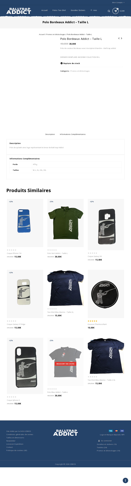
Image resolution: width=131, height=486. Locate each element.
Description (49, 134)
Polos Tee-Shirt (59, 10)
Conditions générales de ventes (19, 434)
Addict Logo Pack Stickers (119, 40)
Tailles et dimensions (15, 438)
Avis (93, 10)
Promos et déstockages (56, 34)
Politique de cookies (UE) (16, 450)
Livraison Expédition (14, 444)
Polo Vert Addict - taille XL (121, 40)
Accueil (44, 10)
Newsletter (11, 441)
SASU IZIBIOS (25, 431)
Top (125, 480)
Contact (9, 447)
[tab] (48, 134)
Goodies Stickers (78, 10)
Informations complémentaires (74, 134)
